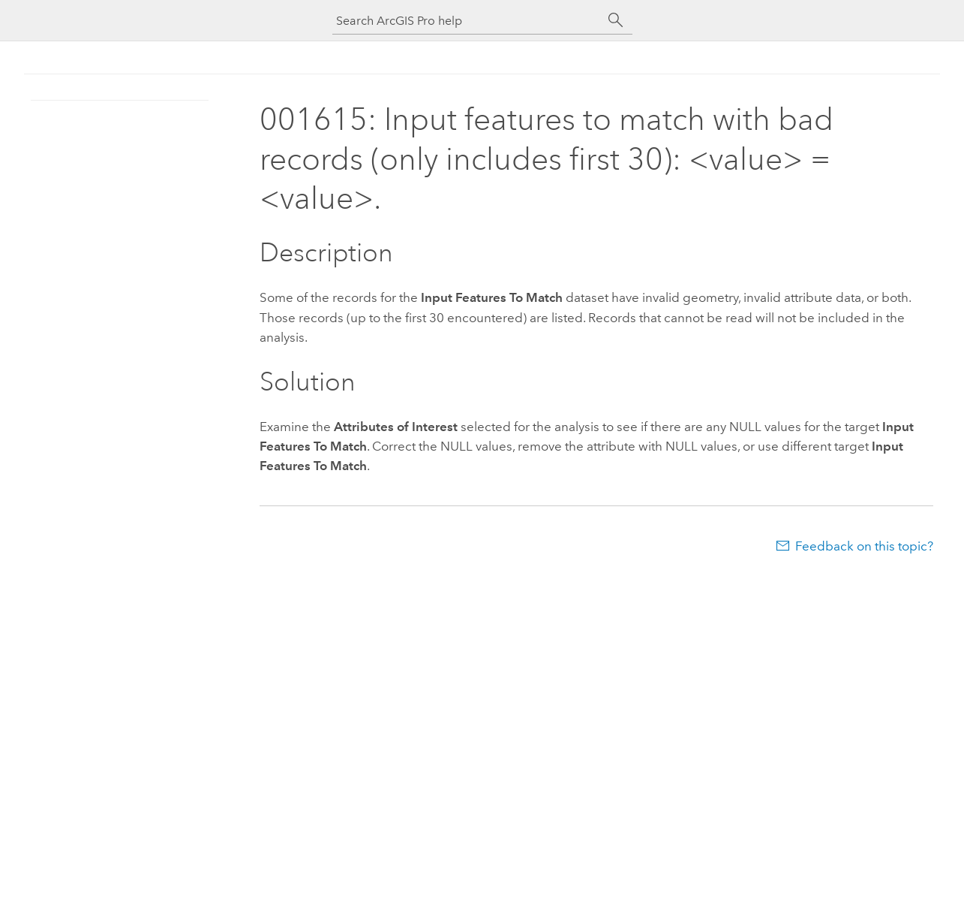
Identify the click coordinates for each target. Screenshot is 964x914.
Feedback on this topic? (864, 546)
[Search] (615, 20)
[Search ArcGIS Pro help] (467, 21)
